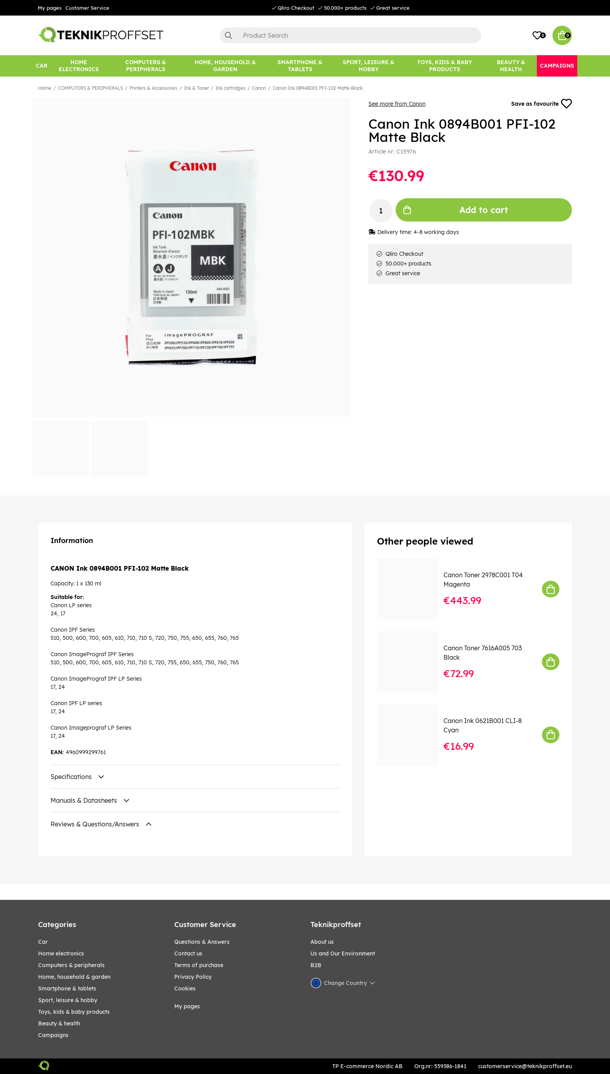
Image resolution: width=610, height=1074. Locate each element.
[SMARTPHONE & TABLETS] (300, 66)
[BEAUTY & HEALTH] (511, 66)
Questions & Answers (202, 941)
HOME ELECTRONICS (61, 953)
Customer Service (87, 8)
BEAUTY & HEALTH (59, 1023)
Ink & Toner (196, 88)
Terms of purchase (198, 965)
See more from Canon (397, 103)
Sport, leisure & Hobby (67, 1000)
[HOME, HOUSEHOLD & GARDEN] (225, 66)
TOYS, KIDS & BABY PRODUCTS (74, 1011)
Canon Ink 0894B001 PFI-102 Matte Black (318, 88)
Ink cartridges (230, 88)
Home (44, 88)
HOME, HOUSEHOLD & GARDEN (74, 976)
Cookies (185, 988)
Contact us (188, 953)
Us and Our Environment (342, 953)
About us (322, 941)
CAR (43, 941)
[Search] (350, 35)
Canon (259, 88)
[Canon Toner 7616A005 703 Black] (412, 661)
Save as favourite (541, 103)
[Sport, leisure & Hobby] (368, 66)
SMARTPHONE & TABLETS (67, 988)
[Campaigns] (557, 66)
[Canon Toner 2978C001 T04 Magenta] (412, 589)
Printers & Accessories (153, 88)
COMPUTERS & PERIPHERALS (90, 88)
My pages (49, 8)
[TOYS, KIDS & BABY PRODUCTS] (444, 66)
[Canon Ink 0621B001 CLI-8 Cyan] (412, 734)
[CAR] (42, 66)
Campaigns (53, 1035)
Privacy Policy (193, 976)
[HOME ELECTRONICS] (79, 66)
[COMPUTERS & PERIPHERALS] (145, 66)
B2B (315, 965)
